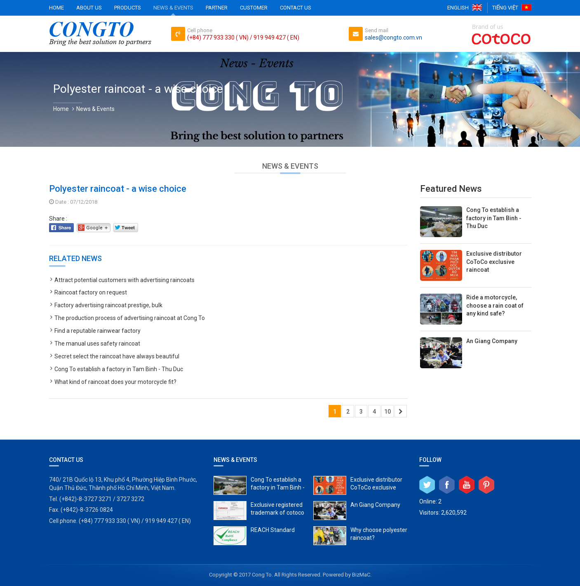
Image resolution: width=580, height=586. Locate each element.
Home (56, 8)
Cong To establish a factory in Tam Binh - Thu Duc (118, 369)
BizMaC (361, 575)
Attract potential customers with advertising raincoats (124, 280)
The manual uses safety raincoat (97, 343)
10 (387, 411)
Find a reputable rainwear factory (97, 330)
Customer (254, 8)
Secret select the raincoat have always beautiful (116, 356)
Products (127, 8)
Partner (217, 8)
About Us (89, 8)
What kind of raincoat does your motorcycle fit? (115, 382)
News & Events (173, 8)
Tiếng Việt (505, 8)
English (458, 8)
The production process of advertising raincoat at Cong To (129, 318)
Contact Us (295, 8)
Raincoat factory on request (90, 292)
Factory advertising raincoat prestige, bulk (108, 305)
